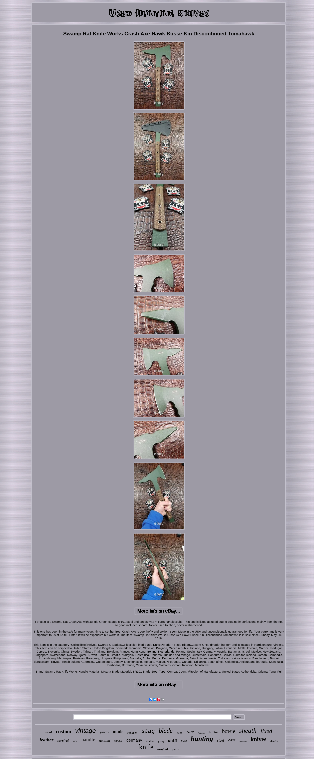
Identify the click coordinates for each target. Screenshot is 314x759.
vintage (85, 730)
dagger (274, 740)
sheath (248, 730)
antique (118, 740)
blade (166, 730)
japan (104, 732)
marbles (150, 740)
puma (175, 749)
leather (46, 739)
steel (220, 740)
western (243, 741)
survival (63, 740)
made (118, 731)
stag (148, 731)
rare (190, 731)
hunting (202, 738)
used (48, 732)
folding (161, 741)
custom (63, 731)
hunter (213, 732)
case (231, 740)
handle (88, 739)
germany (134, 740)
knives (258, 739)
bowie (228, 731)
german (104, 740)
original (162, 749)
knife (146, 747)
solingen (132, 732)
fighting (201, 733)
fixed (266, 731)
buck (184, 740)
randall (172, 740)
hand (75, 741)
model (179, 732)
